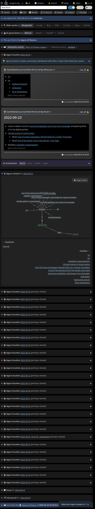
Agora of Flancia (29, 505)
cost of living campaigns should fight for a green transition (62, 267)
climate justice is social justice (21, 133)
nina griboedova (82, 282)
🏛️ (20, 505)
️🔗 (85, 69)
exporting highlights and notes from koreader (50, 126)
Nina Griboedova (19, 91)
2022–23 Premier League (35, 47)
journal (6, 246)
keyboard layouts (19, 84)
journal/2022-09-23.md (29, 69)
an (9, 80)
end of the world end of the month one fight (69, 270)
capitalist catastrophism (79, 261)
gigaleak (71, 47)
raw (81, 69)
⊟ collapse (69, 12)
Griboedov (16, 87)
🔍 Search (5, 12)
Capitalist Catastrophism (27, 144)
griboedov (85, 276)
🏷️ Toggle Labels (80, 180)
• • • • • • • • (47, 25)
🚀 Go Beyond (46, 12)
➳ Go (14, 12)
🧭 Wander (33, 12)
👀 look (23, 12)
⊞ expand (58, 12)
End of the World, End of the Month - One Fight (38, 140)
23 (9, 76)
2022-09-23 (20, 490)
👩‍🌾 (5, 69)
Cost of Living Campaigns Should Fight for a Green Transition (45, 136)
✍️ (88, 69)
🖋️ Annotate (81, 12)
